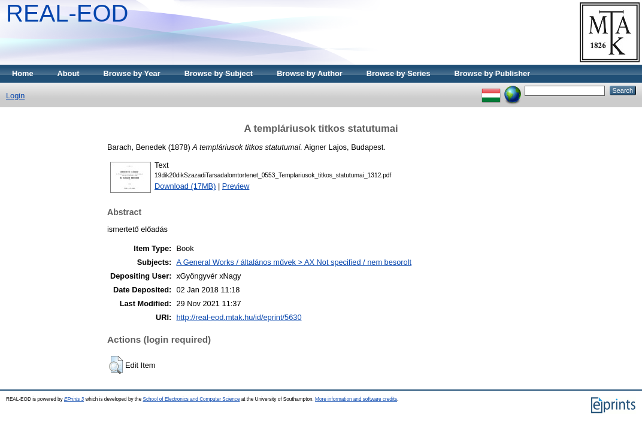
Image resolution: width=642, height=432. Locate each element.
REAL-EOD (67, 13)
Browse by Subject (218, 73)
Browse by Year (132, 73)
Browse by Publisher (493, 73)
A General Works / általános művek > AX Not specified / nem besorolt (293, 262)
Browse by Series (399, 73)
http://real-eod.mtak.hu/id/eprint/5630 (238, 317)
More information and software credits (356, 399)
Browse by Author (310, 73)
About (68, 73)
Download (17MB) (185, 186)
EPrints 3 (74, 399)
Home (23, 73)
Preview (236, 186)
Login (15, 95)
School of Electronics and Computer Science (191, 399)
